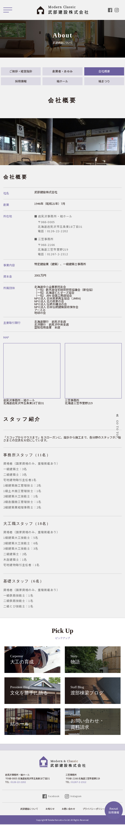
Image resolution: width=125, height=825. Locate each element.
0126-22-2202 (18, 782)
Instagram (75, 796)
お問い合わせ (68, 809)
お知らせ (50, 809)
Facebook (53, 796)
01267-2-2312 (78, 782)
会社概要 (104, 71)
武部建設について (29, 809)
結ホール (62, 81)
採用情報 (113, 810)
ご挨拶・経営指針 (20, 71)
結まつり (104, 81)
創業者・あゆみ (62, 71)
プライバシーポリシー (94, 809)
